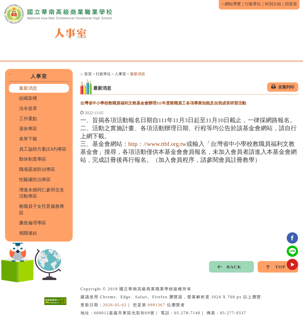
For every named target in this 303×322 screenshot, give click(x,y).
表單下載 (28, 138)
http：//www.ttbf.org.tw (157, 144)
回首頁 (291, 4)
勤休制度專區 (32, 159)
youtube (292, 264)
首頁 (88, 74)
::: (223, 4)
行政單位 (253, 4)
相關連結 (28, 233)
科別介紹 (273, 4)
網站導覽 (233, 4)
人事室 (120, 74)
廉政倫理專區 (32, 222)
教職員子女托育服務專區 (41, 209)
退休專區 (28, 128)
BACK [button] (234, 266)
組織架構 (28, 98)
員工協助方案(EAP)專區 (43, 149)
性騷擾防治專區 (35, 179)
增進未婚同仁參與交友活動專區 (41, 193)
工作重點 (28, 118)
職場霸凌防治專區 (37, 169)
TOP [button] (280, 266)
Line (292, 251)
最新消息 (28, 88)
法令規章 (28, 108)
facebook (292, 238)
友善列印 (286, 87)
